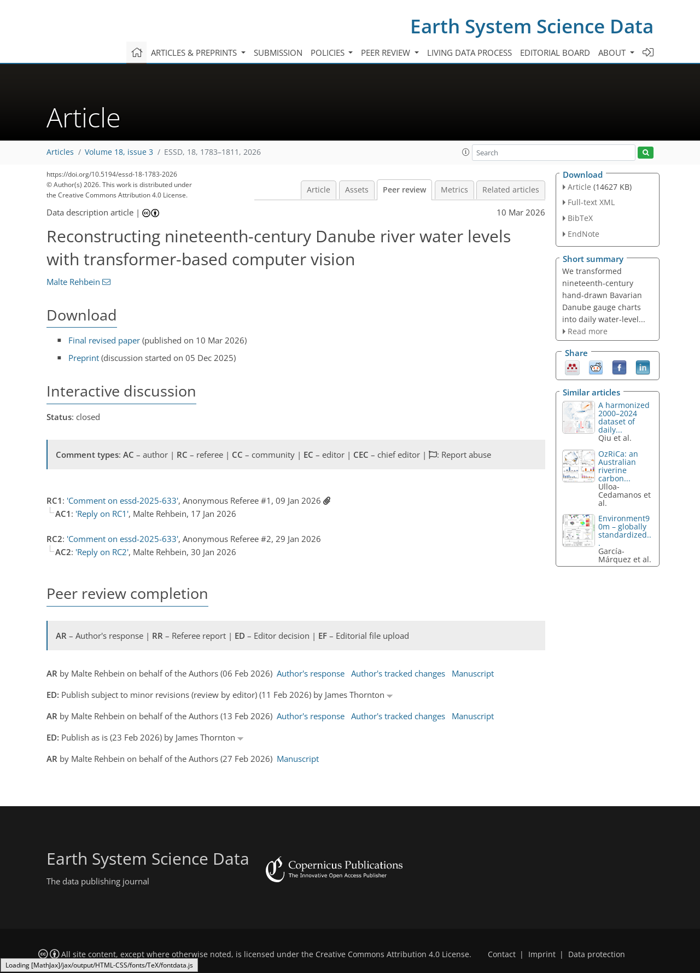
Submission (278, 52)
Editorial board (555, 52)
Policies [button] (329, 52)
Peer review (404, 190)
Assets (357, 190)
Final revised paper (104, 340)
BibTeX (580, 218)
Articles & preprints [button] (195, 52)
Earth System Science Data (532, 26)
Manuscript (473, 673)
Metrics (454, 190)
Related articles (510, 190)
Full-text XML (591, 202)
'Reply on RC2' (102, 551)
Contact (502, 954)
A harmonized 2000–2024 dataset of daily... (624, 417)
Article (318, 190)
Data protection (596, 954)
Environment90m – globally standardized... (624, 530)
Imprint (542, 954)
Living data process (469, 52)
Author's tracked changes (398, 673)
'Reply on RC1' (102, 513)
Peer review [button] (386, 52)
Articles (60, 152)
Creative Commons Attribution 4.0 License (392, 954)
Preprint (83, 357)
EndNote (583, 234)
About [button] (613, 52)
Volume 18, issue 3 (119, 152)
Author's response (311, 673)
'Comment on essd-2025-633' (122, 500)
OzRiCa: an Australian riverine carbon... (618, 465)
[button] (466, 152)
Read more (588, 331)
